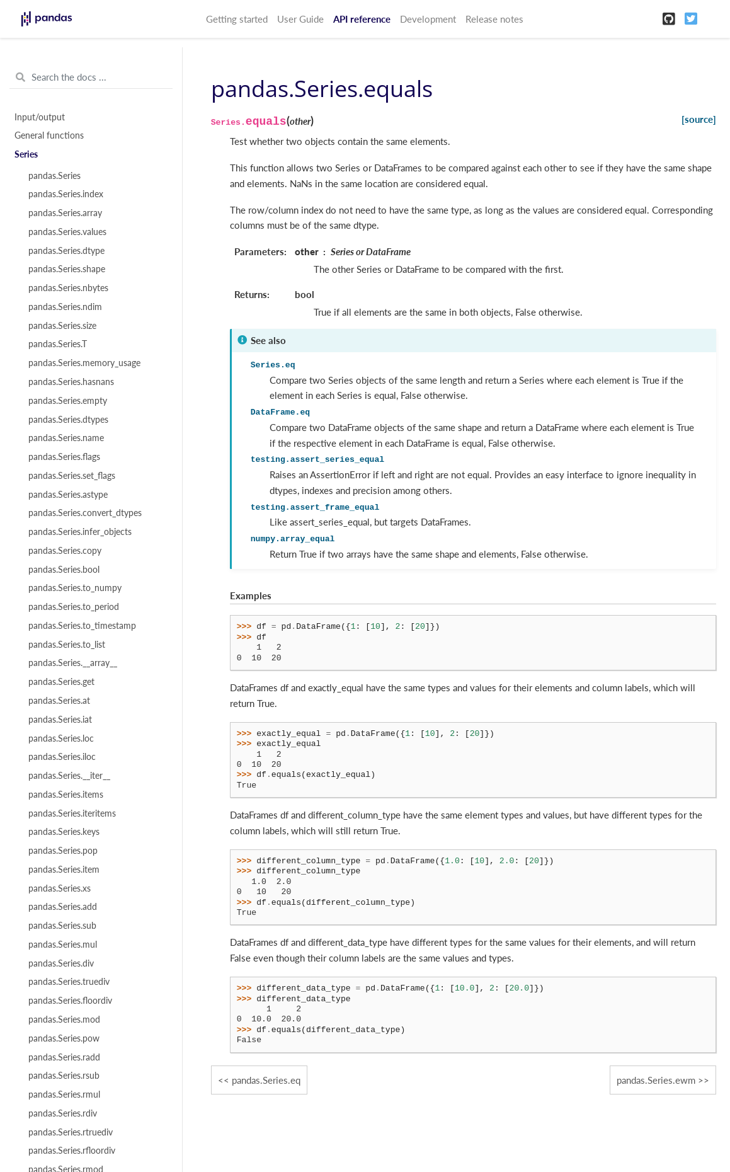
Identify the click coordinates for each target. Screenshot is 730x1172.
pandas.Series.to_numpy (75, 588)
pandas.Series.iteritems (72, 813)
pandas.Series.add (62, 907)
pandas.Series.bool (64, 570)
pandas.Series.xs (59, 888)
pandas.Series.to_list (66, 645)
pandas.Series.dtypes (68, 420)
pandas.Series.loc (61, 738)
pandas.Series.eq (266, 1080)
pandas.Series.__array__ (72, 663)
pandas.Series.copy (64, 551)
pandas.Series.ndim (65, 307)
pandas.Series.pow (64, 1038)
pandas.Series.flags (64, 457)
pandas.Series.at (59, 701)
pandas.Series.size (62, 326)
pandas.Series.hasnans (71, 382)
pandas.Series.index (65, 194)
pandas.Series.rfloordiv (71, 1151)
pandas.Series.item (64, 870)
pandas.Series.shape (66, 269)
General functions (49, 135)
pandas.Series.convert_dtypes (85, 513)
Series (26, 154)
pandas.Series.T (57, 344)
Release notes (494, 19)
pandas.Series (54, 176)
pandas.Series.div (61, 963)
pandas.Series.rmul (64, 1094)
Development (428, 19)
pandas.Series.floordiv (70, 1001)
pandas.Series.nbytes (68, 288)
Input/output (39, 117)
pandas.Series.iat (60, 720)
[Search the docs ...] (91, 77)
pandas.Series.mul (62, 944)
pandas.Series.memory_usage (84, 363)
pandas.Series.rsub (64, 1076)
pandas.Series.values (67, 232)
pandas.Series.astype (68, 495)
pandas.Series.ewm (656, 1080)
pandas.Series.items (65, 795)
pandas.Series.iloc (62, 757)
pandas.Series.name (66, 438)
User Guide (300, 19)
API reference (362, 19)
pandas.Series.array (65, 213)
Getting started (237, 19)
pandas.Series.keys (64, 832)
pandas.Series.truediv (69, 982)
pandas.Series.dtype (66, 251)
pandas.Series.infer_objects (80, 532)
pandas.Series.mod (64, 1019)
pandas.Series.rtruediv (70, 1132)
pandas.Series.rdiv (62, 1113)
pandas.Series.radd (64, 1057)
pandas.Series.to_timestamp (82, 626)
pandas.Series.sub (62, 926)
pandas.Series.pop (63, 851)
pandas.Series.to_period (73, 607)
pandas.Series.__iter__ (69, 776)
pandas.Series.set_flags (71, 476)
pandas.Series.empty (67, 401)
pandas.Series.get (61, 682)
